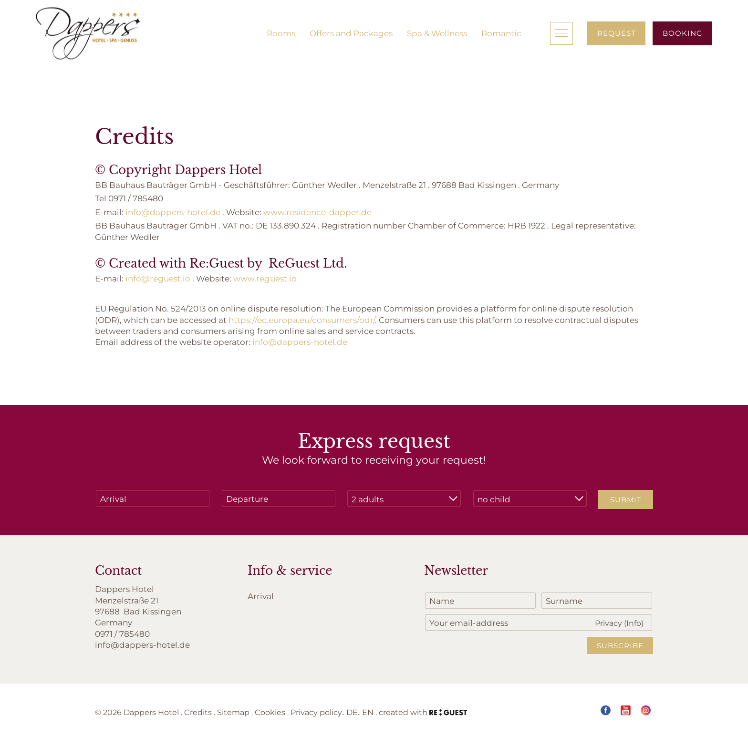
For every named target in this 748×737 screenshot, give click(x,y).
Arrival (261, 596)
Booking (683, 33)
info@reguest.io (157, 278)
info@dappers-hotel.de (172, 212)
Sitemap (233, 712)
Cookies (270, 712)
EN (368, 712)
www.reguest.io (265, 278)
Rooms (281, 33)
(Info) (634, 623)
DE (352, 712)
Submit (626, 499)
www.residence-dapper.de (317, 212)
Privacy (619, 623)
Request (616, 33)
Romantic (501, 33)
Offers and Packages (351, 33)
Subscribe (620, 645)
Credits (198, 712)
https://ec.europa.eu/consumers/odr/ (302, 319)
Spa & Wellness (437, 33)
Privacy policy (316, 712)
